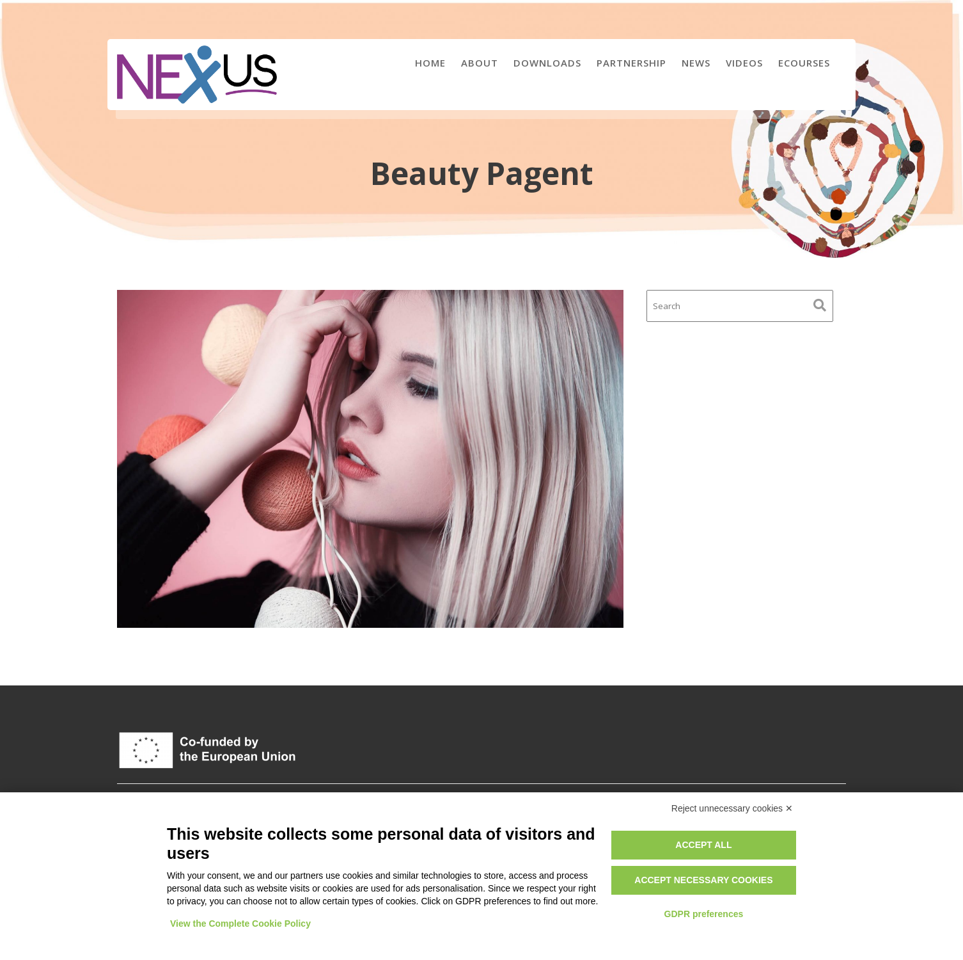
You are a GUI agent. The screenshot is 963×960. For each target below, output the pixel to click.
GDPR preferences (704, 914)
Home (430, 62)
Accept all (703, 845)
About (479, 62)
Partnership (631, 62)
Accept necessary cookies (703, 880)
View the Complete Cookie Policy (240, 923)
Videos (744, 62)
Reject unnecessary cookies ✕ (732, 808)
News (696, 62)
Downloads (547, 62)
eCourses (804, 62)
